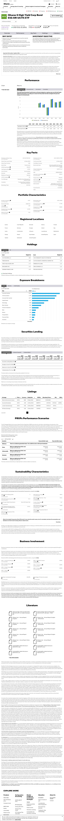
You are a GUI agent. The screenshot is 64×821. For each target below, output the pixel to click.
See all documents (14, 657)
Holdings (45, 33)
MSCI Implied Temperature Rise (50, 706)
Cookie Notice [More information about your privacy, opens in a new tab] (18, 819)
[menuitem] (6, 6)
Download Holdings (7, 273)
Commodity (6, 810)
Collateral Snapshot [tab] (17, 352)
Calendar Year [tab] (21, 89)
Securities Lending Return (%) (9, 361)
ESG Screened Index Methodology (28, 706)
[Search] (58, 4)
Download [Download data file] (60, 11)
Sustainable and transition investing (31, 812)
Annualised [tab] (38, 89)
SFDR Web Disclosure (52, 11)
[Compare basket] (51, 4)
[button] (56, 4)
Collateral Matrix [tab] (27, 352)
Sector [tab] (4, 285)
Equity (5, 808)
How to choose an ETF (42, 800)
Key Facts (33, 33)
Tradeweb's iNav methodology (42, 811)
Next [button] (28, 412)
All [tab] (10, 250)
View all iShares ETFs (7, 800)
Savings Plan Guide (18, 809)
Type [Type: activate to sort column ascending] (3, 290)
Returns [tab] (19, 85)
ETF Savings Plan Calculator (19, 813)
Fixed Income (7, 812)
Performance (20, 33)
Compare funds (7, 803)
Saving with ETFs (19, 806)
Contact (52, 800)
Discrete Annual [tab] (30, 89)
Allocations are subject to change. (8, 323)
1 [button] (27, 412)
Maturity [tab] (9, 285)
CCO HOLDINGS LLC (6, 257)
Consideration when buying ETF (42, 804)
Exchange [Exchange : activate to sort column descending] (4, 397)
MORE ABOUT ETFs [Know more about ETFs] (18, 801)
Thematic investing (31, 809)
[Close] (62, 816)
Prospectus (42, 11)
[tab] (8, 89)
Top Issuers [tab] (5, 250)
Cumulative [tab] (45, 89)
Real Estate (6, 814)
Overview (7, 33)
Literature (57, 33)
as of (7, 439)
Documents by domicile (41, 807)
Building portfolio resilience (31, 805)
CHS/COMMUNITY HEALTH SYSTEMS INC (42, 257)
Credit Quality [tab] (17, 285)
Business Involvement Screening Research (13, 706)
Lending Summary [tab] (6, 352)
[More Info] (40, 26)
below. (38, 491)
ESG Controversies (40, 706)
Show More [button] (29, 321)
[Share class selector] (9, 21)
